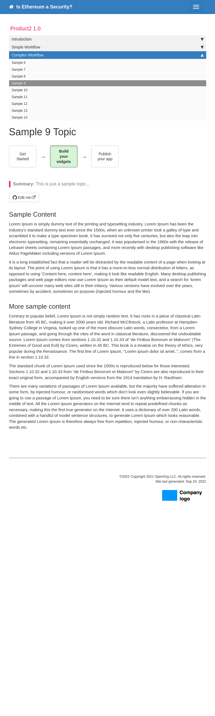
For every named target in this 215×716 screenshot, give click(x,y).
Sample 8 (19, 76)
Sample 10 (19, 90)
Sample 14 (19, 117)
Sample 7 (19, 69)
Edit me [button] (22, 197)
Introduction (107, 39)
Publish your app (105, 156)
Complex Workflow (107, 55)
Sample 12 (19, 104)
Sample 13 (19, 111)
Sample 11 (19, 97)
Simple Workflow (107, 47)
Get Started (22, 156)
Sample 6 (19, 63)
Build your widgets (64, 156)
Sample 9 (19, 83)
